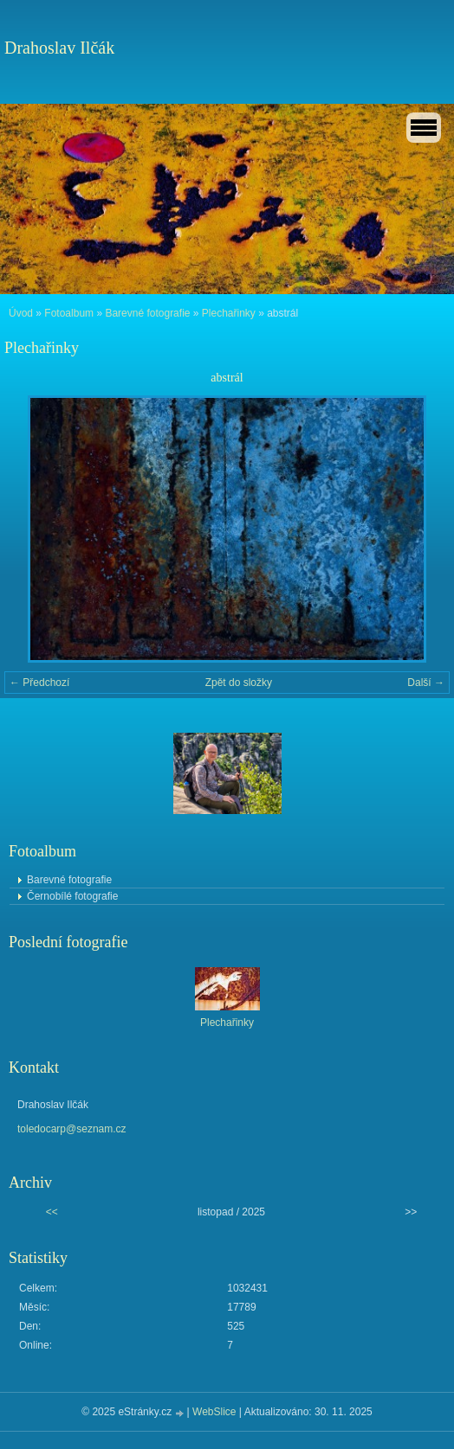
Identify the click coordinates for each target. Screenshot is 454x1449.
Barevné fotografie (147, 313)
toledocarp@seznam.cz (71, 1129)
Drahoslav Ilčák (59, 47)
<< (52, 1212)
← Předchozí (39, 682)
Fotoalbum (69, 313)
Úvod (21, 313)
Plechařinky (229, 313)
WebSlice (214, 1412)
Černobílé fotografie (72, 896)
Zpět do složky (238, 682)
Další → (425, 682)
